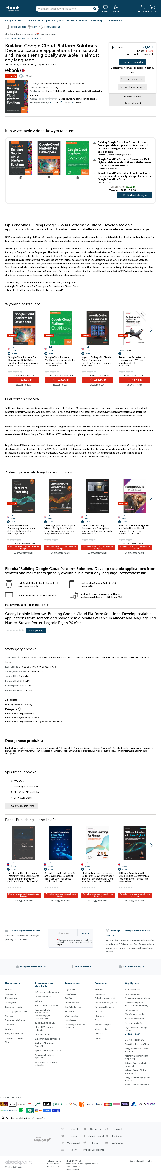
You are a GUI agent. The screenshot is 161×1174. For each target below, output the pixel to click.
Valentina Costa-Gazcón (129, 533)
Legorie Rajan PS (76, 83)
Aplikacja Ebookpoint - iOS (48, 1050)
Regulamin (100, 993)
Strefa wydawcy (132, 993)
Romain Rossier (38, 881)
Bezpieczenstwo (43, 996)
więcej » (60, 944)
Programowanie (26, 713)
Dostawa (99, 1011)
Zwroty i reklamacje (104, 1007)
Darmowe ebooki (113, 20)
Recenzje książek (103, 1024)
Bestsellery (96, 20)
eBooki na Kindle (43, 1034)
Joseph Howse (50, 533)
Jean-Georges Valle (15, 533)
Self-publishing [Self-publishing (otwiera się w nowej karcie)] (132, 966)
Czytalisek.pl (117, 1143)
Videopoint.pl (73, 1143)
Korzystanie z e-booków (46, 1005)
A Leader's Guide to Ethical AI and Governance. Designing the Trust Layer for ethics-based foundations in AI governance (59, 878)
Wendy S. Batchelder (53, 881)
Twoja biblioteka (73, 1007)
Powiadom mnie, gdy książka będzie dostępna (23, 547)
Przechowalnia (72, 1002)
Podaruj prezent (52, 26)
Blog (7, 1042)
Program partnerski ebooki (137, 998)
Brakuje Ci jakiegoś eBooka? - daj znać (128, 933)
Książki (46, 20)
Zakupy (38, 1001)
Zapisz (85, 932)
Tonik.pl (149, 1161)
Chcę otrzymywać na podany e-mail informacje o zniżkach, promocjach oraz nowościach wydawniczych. (77, 942)
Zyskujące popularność (16, 1011)
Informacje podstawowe (47, 992)
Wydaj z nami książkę (134, 1014)
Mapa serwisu (101, 1029)
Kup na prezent (134, 79)
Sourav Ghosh (25, 881)
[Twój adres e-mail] (64, 932)
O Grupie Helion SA (134, 1039)
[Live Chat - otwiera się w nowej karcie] (116, 8)
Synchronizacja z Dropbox (47, 1038)
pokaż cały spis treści (23, 806)
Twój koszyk (71, 998)
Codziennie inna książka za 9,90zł (21, 38)
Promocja (11, 76)
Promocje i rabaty (13, 1007)
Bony (34, 26)
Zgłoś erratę (11, 699)
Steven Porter (60, 83)
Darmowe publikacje (15, 1020)
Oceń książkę (71, 1015)
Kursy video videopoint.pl (137, 1084)
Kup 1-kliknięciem (133, 87)
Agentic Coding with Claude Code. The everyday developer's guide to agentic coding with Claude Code (96, 361)
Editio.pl (73, 1136)
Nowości (83, 20)
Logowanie (70, 989)
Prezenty (69, 1011)
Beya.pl (95, 1143)
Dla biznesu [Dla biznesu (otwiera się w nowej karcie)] (82, 966)
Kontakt (99, 989)
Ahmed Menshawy (89, 881)
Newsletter (70, 1020)
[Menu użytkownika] (142, 8)
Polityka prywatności (105, 998)
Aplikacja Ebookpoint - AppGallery (46, 1056)
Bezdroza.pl (117, 1136)
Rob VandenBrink (89, 533)
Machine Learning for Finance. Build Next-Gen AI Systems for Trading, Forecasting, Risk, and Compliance (98, 877)
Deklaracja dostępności (106, 1002)
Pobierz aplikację (18, 26)
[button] (151, 329)
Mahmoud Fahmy (105, 881)
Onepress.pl (95, 1129)
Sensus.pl (117, 1129)
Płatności (99, 1015)
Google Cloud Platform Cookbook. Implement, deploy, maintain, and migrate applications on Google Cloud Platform (125, 176)
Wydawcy (10, 1029)
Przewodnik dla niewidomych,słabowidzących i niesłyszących (43, 1014)
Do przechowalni (133, 103)
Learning (54, 87)
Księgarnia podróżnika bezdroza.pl (135, 1071)
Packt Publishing (54, 91)
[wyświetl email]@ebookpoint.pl (85, 1164)
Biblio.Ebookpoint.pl (95, 1150)
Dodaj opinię (36, 630)
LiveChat (99, 1033)
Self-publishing (132, 1009)
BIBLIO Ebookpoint (134, 1018)
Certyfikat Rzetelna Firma (137, 1044)
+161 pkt (27, 76)
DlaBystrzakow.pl (96, 1136)
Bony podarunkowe (14, 1033)
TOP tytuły (10, 1002)
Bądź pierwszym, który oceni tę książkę (78, 98)
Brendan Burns (125, 365)
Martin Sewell (13, 881)
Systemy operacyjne (29, 717)
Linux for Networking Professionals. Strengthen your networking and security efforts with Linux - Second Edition (97, 531)
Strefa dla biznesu (133, 989)
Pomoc (44, 604)
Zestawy (9, 1024)
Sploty (74, 1150)
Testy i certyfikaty (14, 1037)
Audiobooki (34, 20)
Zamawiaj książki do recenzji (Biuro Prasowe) (136, 1004)
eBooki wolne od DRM (45, 1022)
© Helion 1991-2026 (13, 1167)
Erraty (98, 1020)
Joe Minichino (63, 533)
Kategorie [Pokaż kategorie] (10, 20)
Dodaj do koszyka (132, 62)
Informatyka (11, 713)
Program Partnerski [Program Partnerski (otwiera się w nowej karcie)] (31, 966)
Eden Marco (87, 365)
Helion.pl (74, 1129)
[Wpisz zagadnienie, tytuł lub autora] (63, 9)
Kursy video (58, 20)
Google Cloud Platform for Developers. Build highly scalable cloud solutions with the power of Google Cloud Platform (124, 162)
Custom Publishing (134, 1023)
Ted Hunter (46, 83)
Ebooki (21, 20)
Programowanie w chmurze (49, 721)
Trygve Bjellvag (125, 881)
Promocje (72, 20)
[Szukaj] (95, 9)
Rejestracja (70, 993)
